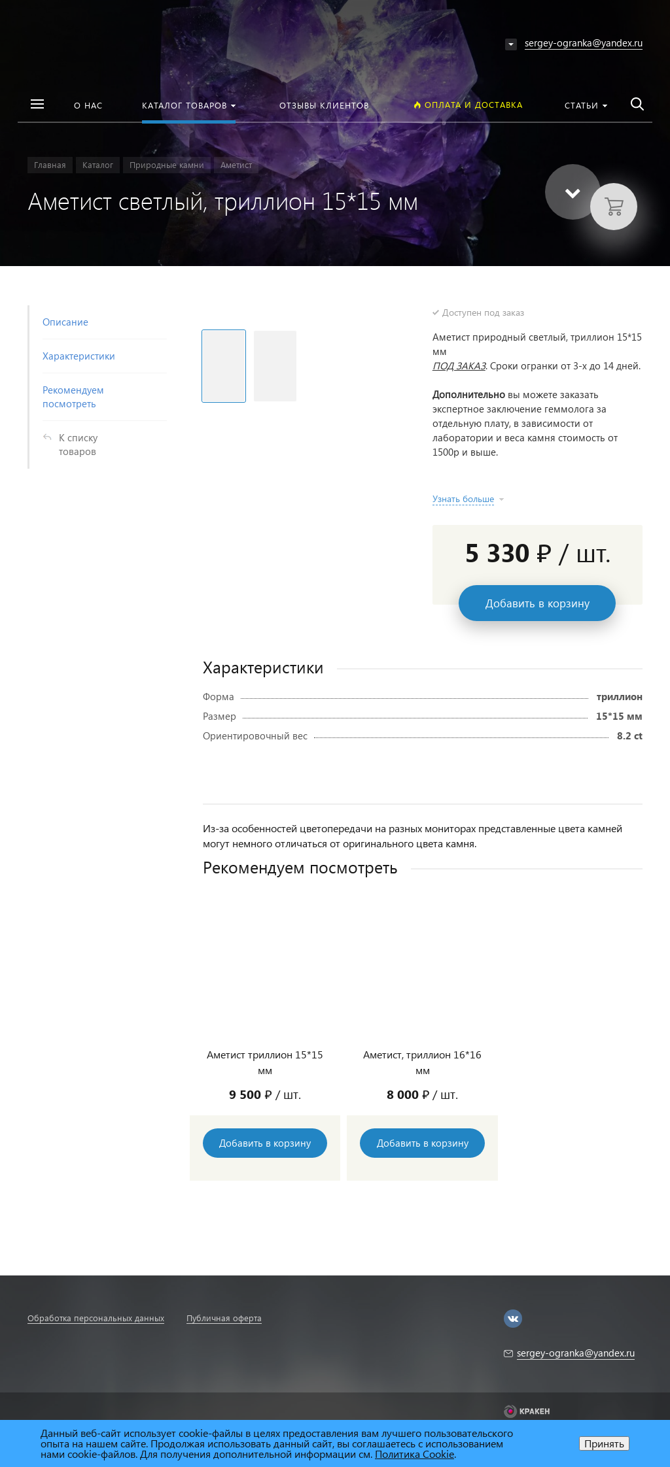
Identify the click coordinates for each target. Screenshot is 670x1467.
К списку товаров (78, 444)
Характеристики (79, 355)
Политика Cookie (414, 1453)
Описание (65, 321)
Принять (604, 1443)
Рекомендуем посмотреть (73, 396)
